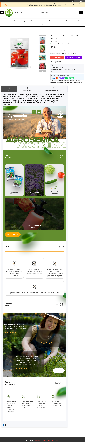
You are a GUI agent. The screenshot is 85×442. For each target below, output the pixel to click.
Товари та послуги (20, 21)
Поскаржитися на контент (39, 440)
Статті (42, 24)
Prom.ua (51, 438)
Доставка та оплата (55, 21)
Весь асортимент (12, 234)
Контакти (43, 21)
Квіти (55, 186)
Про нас (33, 21)
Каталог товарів (16, 130)
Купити (58, 57)
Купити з (74, 57)
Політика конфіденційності (52, 440)
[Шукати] (76, 12)
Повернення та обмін (72, 21)
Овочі (55, 188)
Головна (8, 21)
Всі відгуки (58, 370)
